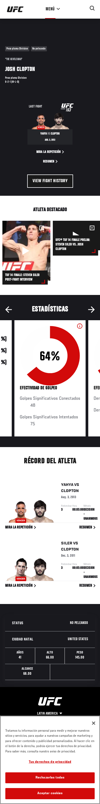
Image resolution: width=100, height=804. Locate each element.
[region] (50, 760)
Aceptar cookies (50, 793)
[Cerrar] (93, 723)
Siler (66, 544)
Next (91, 309)
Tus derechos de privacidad (50, 762)
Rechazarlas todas (50, 778)
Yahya (67, 486)
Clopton (70, 492)
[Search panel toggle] (92, 8)
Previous (8, 309)
